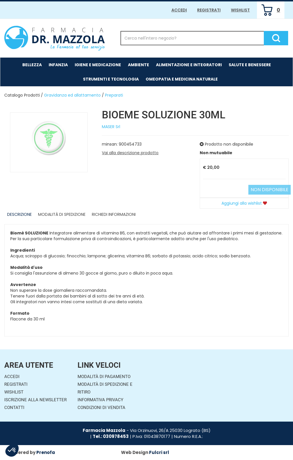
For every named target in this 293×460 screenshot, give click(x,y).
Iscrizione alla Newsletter (35, 399)
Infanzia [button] (58, 65)
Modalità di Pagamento (104, 376)
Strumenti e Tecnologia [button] (111, 79)
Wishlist (240, 10)
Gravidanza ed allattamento (72, 95)
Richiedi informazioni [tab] (114, 214)
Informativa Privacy (100, 399)
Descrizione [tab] (19, 214)
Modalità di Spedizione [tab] (62, 214)
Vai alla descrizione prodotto (130, 153)
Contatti (14, 407)
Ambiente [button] (138, 65)
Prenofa (45, 452)
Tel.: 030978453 (111, 436)
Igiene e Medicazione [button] (98, 65)
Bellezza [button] (32, 65)
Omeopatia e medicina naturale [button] (182, 79)
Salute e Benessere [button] (250, 65)
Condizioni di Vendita (101, 407)
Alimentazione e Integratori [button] (189, 65)
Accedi (179, 10)
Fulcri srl (159, 452)
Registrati (209, 10)
